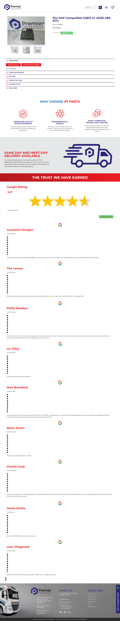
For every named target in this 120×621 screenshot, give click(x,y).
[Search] (100, 7)
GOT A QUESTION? (118, 601)
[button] (60, 578)
